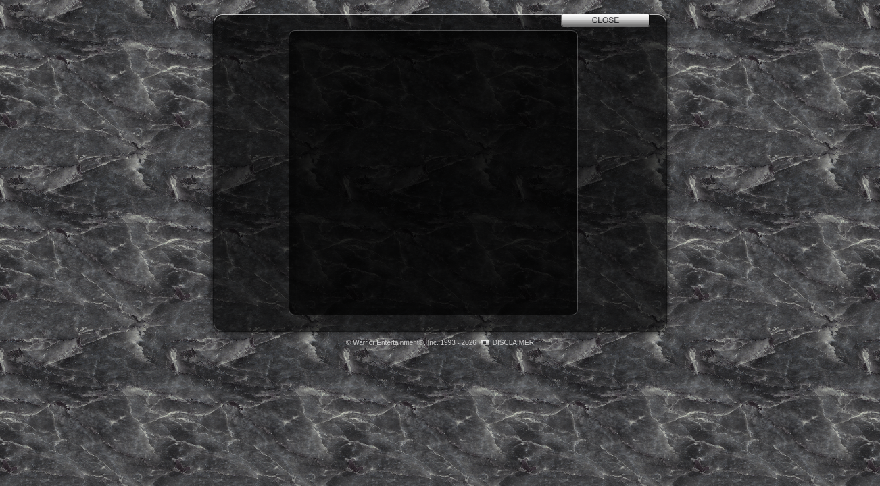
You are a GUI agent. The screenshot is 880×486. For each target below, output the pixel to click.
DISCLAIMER (513, 342)
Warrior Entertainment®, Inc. (395, 342)
